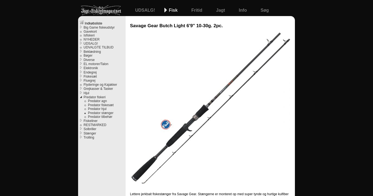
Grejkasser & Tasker (98, 89)
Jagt (221, 10)
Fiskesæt (90, 76)
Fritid (197, 10)
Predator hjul (97, 109)
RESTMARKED (95, 125)
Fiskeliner (90, 121)
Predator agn (97, 101)
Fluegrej (89, 80)
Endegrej (90, 72)
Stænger (90, 133)
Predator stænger (100, 113)
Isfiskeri (89, 35)
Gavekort (90, 31)
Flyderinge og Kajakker (100, 85)
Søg (264, 10)
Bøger (88, 55)
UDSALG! (145, 10)
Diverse (89, 60)
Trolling (89, 137)
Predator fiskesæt (101, 105)
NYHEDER (92, 39)
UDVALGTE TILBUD (99, 47)
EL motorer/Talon (96, 64)
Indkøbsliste (90, 22)
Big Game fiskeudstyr (99, 27)
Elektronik (91, 68)
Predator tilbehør (100, 117)
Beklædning (92, 52)
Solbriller (90, 129)
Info (243, 10)
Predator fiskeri (95, 97)
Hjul (86, 93)
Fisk (174, 10)
